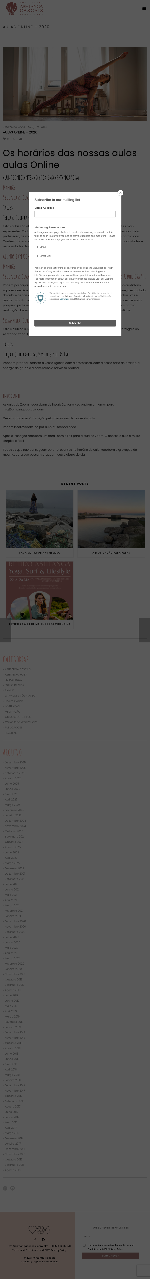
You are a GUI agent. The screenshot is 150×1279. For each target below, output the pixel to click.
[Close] (120, 193)
